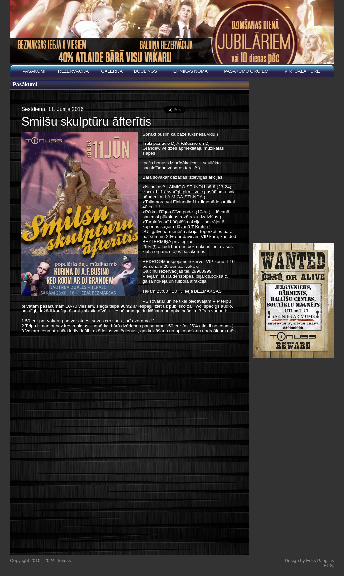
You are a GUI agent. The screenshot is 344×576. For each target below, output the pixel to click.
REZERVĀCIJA (73, 71)
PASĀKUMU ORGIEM (246, 71)
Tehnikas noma (189, 71)
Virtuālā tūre (302, 71)
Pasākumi (33, 71)
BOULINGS (145, 71)
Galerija (112, 71)
